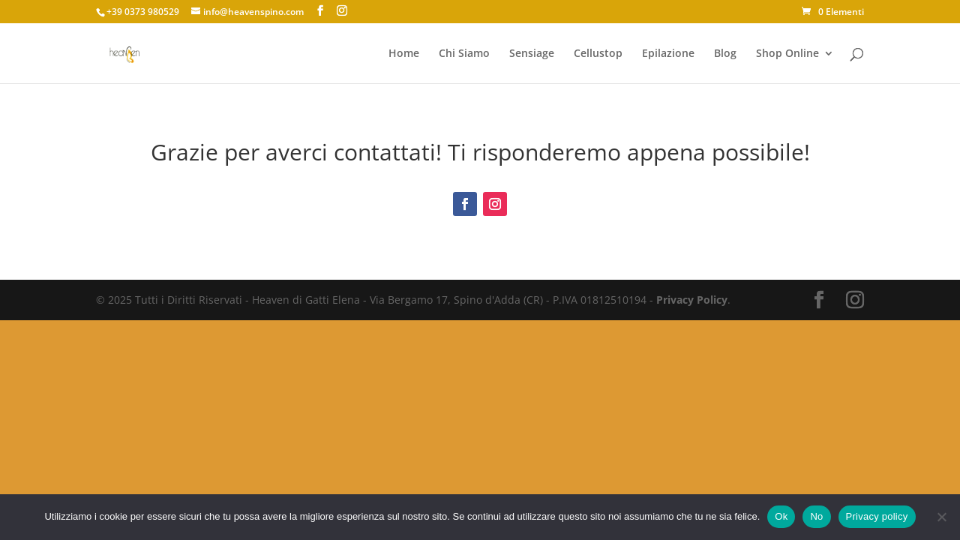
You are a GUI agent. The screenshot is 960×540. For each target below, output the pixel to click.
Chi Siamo (464, 54)
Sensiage (531, 54)
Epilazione (668, 54)
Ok (781, 516)
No (816, 516)
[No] (941, 516)
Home (403, 54)
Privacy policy (877, 516)
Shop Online (787, 54)
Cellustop (598, 54)
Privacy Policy (692, 299)
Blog (725, 54)
